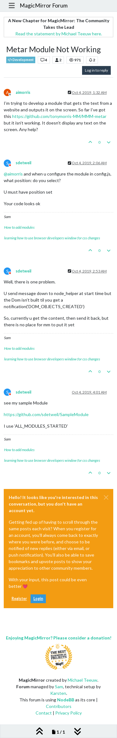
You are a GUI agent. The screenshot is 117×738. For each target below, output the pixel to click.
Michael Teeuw (82, 680)
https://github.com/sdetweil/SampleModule (46, 414)
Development (21, 60)
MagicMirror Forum (44, 5)
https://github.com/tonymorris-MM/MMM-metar (59, 116)
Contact (44, 712)
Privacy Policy (68, 712)
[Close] (106, 497)
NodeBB (65, 699)
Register (19, 598)
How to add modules (19, 227)
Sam (59, 686)
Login (38, 598)
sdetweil (23, 162)
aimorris (23, 92)
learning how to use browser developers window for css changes (52, 238)
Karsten (58, 693)
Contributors (58, 706)
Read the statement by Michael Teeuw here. (58, 33)
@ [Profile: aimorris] (13, 173)
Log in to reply (96, 70)
